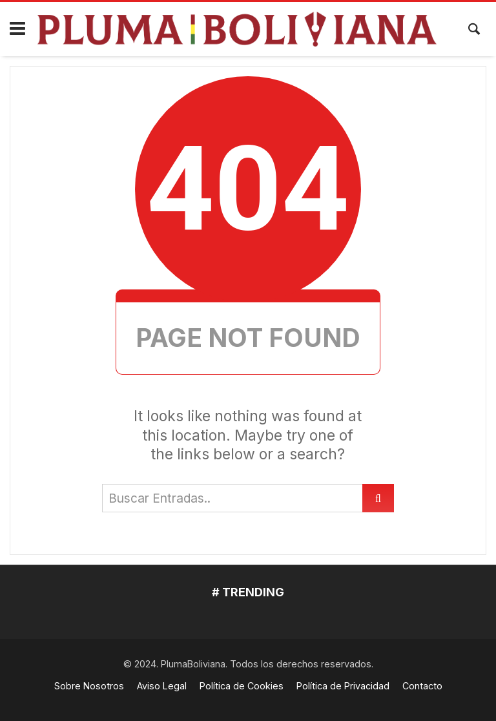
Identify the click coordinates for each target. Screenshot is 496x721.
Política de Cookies (242, 685)
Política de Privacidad (342, 685)
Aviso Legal (162, 685)
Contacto (422, 685)
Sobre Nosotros (89, 685)
